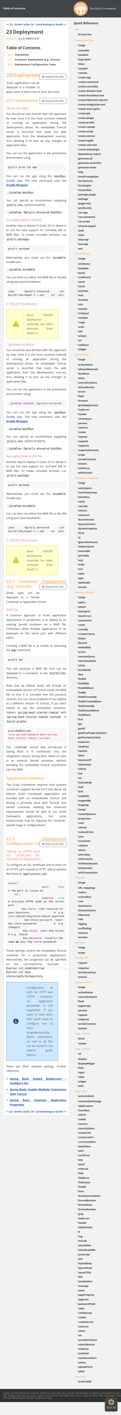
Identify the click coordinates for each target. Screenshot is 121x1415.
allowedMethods (88, 369)
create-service (86, 136)
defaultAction (86, 387)
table (81, 573)
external (83, 1168)
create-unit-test (87, 145)
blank (81, 273)
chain (81, 378)
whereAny (84, 854)
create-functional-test (91, 95)
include (82, 1240)
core (81, 901)
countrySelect (86, 1128)
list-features (85, 181)
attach (82, 606)
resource (83, 1326)
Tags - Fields (82, 1048)
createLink (84, 1132)
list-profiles (85, 190)
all (79, 1053)
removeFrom (86, 832)
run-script (84, 221)
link (80, 1276)
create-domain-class (90, 90)
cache (81, 501)
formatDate (85, 1204)
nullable (83, 317)
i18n (80, 919)
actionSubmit (86, 1096)
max (80, 295)
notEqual (83, 313)
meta (81, 1290)
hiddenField (85, 1227)
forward (83, 400)
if (79, 1232)
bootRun (83, 54)
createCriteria (86, 634)
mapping (83, 805)
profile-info (85, 208)
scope (81, 454)
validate (83, 845)
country (83, 1123)
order (81, 564)
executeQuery (86, 656)
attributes (84, 263)
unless (82, 1362)
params (82, 423)
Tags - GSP (81, 1091)
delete (82, 638)
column (82, 510)
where (82, 850)
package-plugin (87, 194)
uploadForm (85, 1366)
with (81, 1086)
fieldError (84, 1177)
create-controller (88, 86)
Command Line (84, 40)
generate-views (87, 167)
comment (84, 515)
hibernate (84, 915)
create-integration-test (91, 104)
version (82, 587)
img (80, 1236)
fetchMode (84, 670)
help (81, 172)
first (80, 719)
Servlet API (81, 958)
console (82, 72)
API (77, 29)
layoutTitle (84, 1272)
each (81, 1150)
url (80, 340)
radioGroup (85, 1312)
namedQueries (87, 814)
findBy (82, 692)
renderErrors (86, 1322)
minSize (83, 309)
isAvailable (84, 1245)
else (80, 1159)
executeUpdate (87, 660)
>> (48, 24)
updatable (84, 582)
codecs (82, 892)
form (81, 1191)
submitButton (86, 1344)
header (82, 414)
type (81, 578)
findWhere (84, 715)
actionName (85, 364)
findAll (82, 678)
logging (82, 923)
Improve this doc (53, 76)
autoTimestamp (87, 492)
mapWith (83, 796)
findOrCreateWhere (90, 701)
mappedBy (84, 800)
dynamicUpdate (87, 528)
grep (81, 1214)
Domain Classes (85, 592)
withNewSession (88, 863)
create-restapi (86, 127)
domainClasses (87, 910)
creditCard (84, 277)
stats (81, 235)
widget (82, 349)
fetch (81, 533)
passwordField (86, 1304)
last (80, 773)
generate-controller (90, 163)
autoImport (85, 488)
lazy (80, 560)
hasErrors (84, 409)
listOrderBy (85, 782)
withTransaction (88, 872)
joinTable (83, 555)
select (81, 1330)
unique (82, 335)
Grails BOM (85, 1381)
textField (83, 1353)
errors (82, 391)
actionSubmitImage (90, 1101)
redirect (83, 427)
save (81, 836)
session (82, 463)
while (81, 1371)
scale (81, 327)
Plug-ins (80, 877)
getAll (81, 728)
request (82, 436)
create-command (88, 82)
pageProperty (86, 1294)
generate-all (85, 158)
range (81, 322)
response (83, 445)
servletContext (87, 459)
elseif (81, 1164)
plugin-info (84, 203)
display (82, 1059)
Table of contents (14, 8)
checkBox (84, 1110)
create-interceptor (89, 109)
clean (81, 64)
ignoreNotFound (88, 542)
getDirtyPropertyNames (92, 733)
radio (81, 1308)
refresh (82, 827)
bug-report (84, 59)
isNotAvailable (87, 1250)
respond (83, 441)
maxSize (83, 299)
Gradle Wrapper (17, 185)
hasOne (82, 751)
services (83, 933)
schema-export (87, 226)
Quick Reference (86, 23)
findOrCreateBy (87, 696)
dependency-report (89, 154)
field (81, 1068)
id (79, 537)
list (80, 778)
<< (18, 24)
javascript (84, 1254)
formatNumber (87, 1209)
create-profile (86, 122)
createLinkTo (86, 1137)
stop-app (83, 239)
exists (81, 665)
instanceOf (84, 760)
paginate (83, 1299)
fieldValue (84, 1182)
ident (81, 755)
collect (82, 1114)
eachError (84, 1155)
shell (81, 230)
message (83, 1286)
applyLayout (85, 1105)
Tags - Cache (82, 1033)
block (81, 1038)
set (80, 1335)
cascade (83, 506)
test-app (83, 244)
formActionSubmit (89, 1195)
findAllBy (83, 683)
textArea (83, 1348)
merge (82, 809)
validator (83, 345)
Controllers (82, 354)
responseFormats (88, 450)
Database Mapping (87, 478)
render (82, 432)
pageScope (84, 1005)
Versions (80, 1376)
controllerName (87, 382)
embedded (84, 647)
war (13, 650)
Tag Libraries (83, 982)
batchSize (84, 497)
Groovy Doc (85, 34)
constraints (85, 620)
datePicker (84, 1146)
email (81, 281)
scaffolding (84, 928)
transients (84, 841)
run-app (83, 212)
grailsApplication (88, 405)
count (81, 624)
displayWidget (86, 1063)
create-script (85, 131)
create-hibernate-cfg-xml (93, 100)
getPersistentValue (89, 737)
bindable (83, 268)
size (80, 331)
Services (80, 942)
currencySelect (87, 1141)
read (81, 823)
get (80, 724)
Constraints (82, 253)
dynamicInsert (86, 524)
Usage (81, 45)
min (80, 304)
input (81, 1072)
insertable (84, 551)
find (80, 674)
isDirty (82, 769)
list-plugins (84, 185)
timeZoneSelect (87, 1358)
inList (81, 286)
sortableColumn (87, 1340)
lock (80, 791)
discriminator (86, 519)
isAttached (84, 764)
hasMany (83, 746)
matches (83, 291)
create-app (84, 77)
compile (83, 68)
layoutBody (85, 1263)
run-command (86, 217)
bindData (83, 373)
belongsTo (84, 611)
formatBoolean (87, 1200)
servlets (83, 937)
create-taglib (85, 140)
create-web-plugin (89, 149)
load (80, 787)
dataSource (85, 905)
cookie (82, 1119)
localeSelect (85, 1281)
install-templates (88, 176)
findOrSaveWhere (88, 710)
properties (84, 818)
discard (82, 642)
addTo (82, 602)
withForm (84, 468)
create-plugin (86, 118)
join (80, 1258)
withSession (85, 868)
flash (81, 396)
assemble (83, 50)
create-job (84, 113)
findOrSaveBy (86, 706)
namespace (85, 418)
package (83, 199)
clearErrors (84, 616)
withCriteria (85, 859)
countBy (83, 629)
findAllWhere (86, 688)
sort (80, 569)
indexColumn (86, 546)
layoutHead (85, 1268)
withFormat (85, 472)
